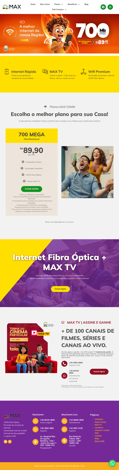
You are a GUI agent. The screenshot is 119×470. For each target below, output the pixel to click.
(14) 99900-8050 (76, 420)
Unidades (99, 419)
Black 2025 (99, 441)
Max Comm (45, 4)
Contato (98, 436)
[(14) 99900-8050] (64, 421)
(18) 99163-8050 (47, 420)
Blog (86, 4)
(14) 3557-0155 (76, 428)
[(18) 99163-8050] (64, 376)
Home (32, 4)
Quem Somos (100, 422)
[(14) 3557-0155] (64, 429)
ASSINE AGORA (31, 189)
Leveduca (99, 428)
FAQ (96, 433)
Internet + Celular (102, 430)
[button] (16, 433)
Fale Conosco (59, 10)
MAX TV (98, 425)
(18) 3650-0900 (76, 363)
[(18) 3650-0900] (64, 364)
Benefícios (74, 4)
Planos (58, 4)
